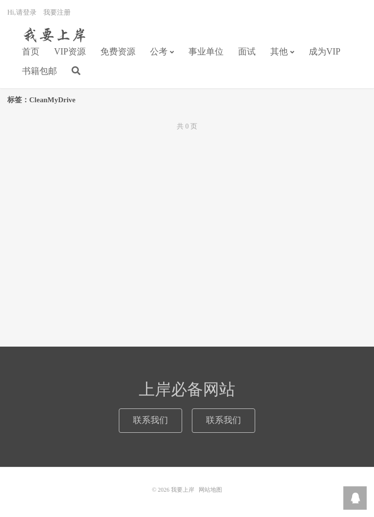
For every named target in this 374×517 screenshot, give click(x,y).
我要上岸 (52, 34)
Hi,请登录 (22, 12)
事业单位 (206, 51)
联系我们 (150, 420)
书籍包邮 (39, 71)
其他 (279, 51)
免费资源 (117, 51)
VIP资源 (70, 51)
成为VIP (324, 51)
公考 (159, 51)
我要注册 (57, 12)
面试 (247, 51)
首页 (30, 51)
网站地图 (210, 489)
